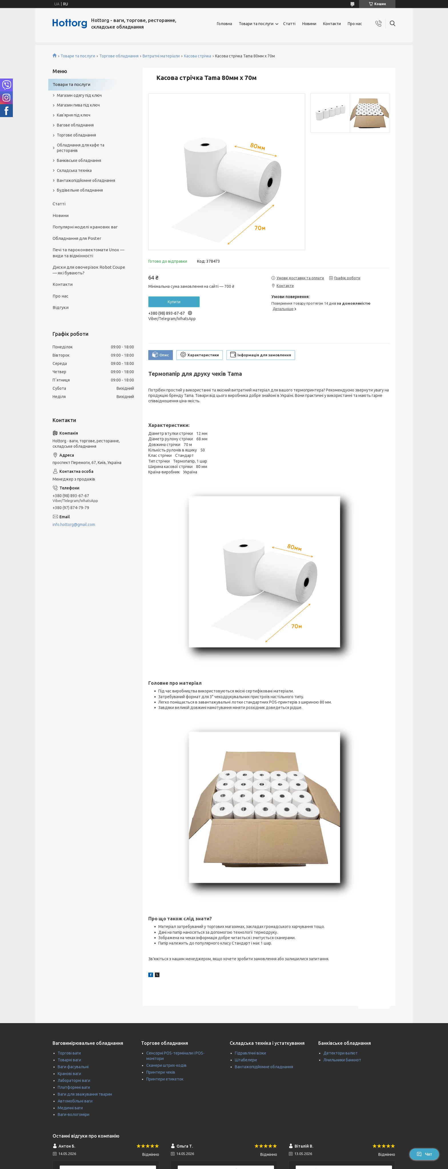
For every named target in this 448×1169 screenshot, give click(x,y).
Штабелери (246, 1060)
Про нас (355, 23)
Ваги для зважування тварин (85, 1094)
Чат (424, 1154)
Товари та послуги (256, 23)
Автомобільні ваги (75, 1101)
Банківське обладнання (79, 160)
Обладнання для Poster (77, 238)
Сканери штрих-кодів (166, 1065)
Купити (174, 302)
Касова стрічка (197, 56)
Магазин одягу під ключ (79, 95)
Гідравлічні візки (250, 1053)
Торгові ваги (69, 1053)
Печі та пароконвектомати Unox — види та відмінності (88, 252)
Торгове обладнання (119, 56)
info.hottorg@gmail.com (74, 524)
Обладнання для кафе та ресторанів (80, 148)
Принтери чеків (160, 1072)
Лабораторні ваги (74, 1080)
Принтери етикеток (164, 1079)
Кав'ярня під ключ (73, 115)
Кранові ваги (69, 1073)
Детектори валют (340, 1053)
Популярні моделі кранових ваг (85, 226)
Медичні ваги (70, 1108)
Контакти (332, 23)
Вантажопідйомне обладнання (86, 180)
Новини (309, 23)
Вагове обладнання (75, 125)
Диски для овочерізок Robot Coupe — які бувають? (89, 270)
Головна (224, 23)
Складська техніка (74, 170)
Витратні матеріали (161, 56)
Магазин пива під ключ (78, 105)
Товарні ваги (69, 1060)
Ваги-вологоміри (73, 1114)
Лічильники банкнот (342, 1060)
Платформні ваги (74, 1087)
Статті (289, 23)
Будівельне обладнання (80, 190)
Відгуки (61, 307)
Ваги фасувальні (73, 1066)
